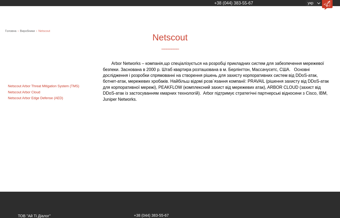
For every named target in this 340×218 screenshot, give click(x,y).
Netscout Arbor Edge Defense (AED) (35, 98)
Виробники (27, 30)
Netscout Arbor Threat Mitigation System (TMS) (43, 86)
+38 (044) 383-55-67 (233, 3)
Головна (10, 30)
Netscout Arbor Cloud (24, 92)
